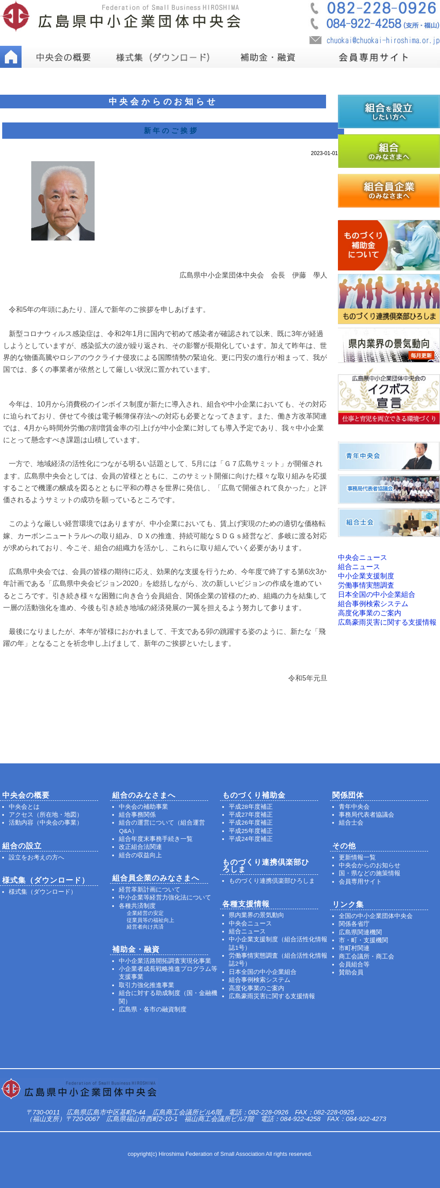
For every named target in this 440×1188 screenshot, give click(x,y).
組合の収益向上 (140, 855)
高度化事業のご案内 (369, 613)
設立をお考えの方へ (36, 857)
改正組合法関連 (140, 847)
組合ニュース (359, 566)
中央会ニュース (362, 557)
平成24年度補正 (250, 839)
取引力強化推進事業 (146, 985)
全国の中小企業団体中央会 (376, 916)
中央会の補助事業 (143, 806)
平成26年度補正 (250, 822)
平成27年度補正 (250, 814)
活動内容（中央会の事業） (46, 822)
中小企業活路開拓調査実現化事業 (165, 961)
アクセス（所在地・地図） (46, 814)
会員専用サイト (360, 881)
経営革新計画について (149, 889)
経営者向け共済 (145, 926)
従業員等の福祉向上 (150, 920)
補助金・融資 (136, 949)
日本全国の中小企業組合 (376, 594)
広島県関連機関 (360, 932)
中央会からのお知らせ (369, 865)
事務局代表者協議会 (366, 814)
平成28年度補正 (250, 806)
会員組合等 (354, 964)
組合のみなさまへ (144, 795)
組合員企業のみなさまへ (155, 878)
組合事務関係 (137, 814)
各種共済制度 (137, 906)
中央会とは (24, 806)
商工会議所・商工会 (366, 956)
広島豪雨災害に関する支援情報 (387, 622)
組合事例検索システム (373, 603)
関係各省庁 (354, 924)
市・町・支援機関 (363, 940)
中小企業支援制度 (366, 576)
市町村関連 (354, 948)
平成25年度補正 (250, 831)
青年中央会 (354, 806)
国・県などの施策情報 (369, 873)
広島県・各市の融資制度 (153, 1009)
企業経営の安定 (145, 913)
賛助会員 (351, 972)
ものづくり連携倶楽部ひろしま (272, 880)
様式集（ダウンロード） (43, 891)
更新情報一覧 (357, 857)
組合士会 (351, 822)
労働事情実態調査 (366, 585)
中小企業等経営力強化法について (165, 897)
